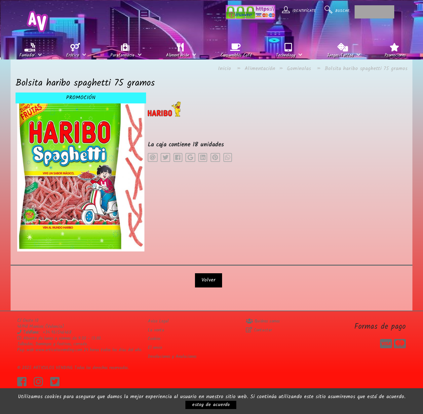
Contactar (259, 330)
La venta (156, 330)
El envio (155, 347)
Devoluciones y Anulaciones (172, 356)
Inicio (224, 68)
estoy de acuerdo (211, 404)
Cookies (154, 338)
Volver (208, 280)
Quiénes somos (263, 321)
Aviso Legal (158, 321)
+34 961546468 (57, 332)
